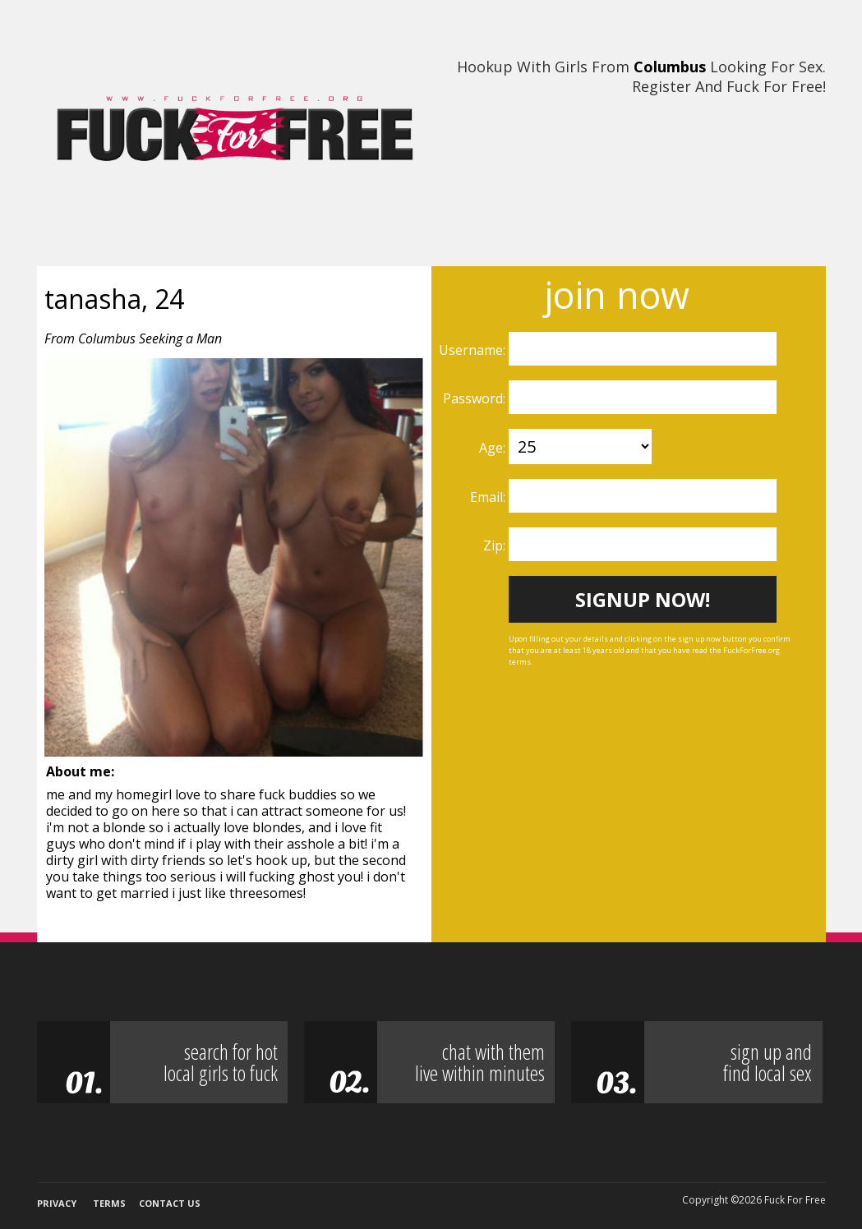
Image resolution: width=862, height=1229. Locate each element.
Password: (476, 398)
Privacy (56, 1203)
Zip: (496, 545)
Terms (109, 1203)
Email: (489, 497)
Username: (474, 350)
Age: (494, 448)
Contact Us (170, 1203)
